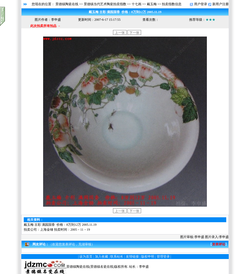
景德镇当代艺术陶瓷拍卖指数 (105, 4)
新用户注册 (220, 4)
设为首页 (86, 256)
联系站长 (116, 256)
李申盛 (144, 267)
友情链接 (132, 256)
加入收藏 (101, 256)
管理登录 (163, 256)
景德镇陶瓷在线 (66, 4)
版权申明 (147, 256)
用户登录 (200, 4)
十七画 (136, 4)
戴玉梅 (152, 4)
